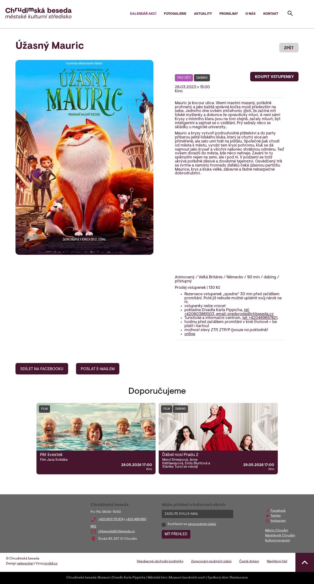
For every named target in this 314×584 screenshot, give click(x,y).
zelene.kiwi (25, 563)
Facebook (278, 511)
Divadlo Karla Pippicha (129, 577)
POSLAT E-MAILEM (98, 369)
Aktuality (203, 14)
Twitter (276, 516)
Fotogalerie (175, 14)
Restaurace (239, 577)
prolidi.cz (50, 563)
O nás (250, 14)
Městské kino (157, 577)
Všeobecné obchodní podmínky (160, 561)
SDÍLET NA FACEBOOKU (41, 369)
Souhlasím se (191, 524)
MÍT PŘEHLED (176, 534)
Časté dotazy (249, 561)
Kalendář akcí (143, 14)
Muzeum (104, 577)
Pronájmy (228, 14)
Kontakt (270, 14)
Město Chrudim (276, 530)
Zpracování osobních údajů (211, 561)
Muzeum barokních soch (187, 577)
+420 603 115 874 (110, 519)
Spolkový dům (218, 577)
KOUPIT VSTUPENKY (274, 77)
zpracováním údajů (202, 524)
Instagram (278, 521)
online (189, 334)
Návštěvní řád (277, 561)
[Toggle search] (290, 14)
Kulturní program (277, 540)
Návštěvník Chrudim (280, 535)
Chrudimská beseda (81, 577)
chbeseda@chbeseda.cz (116, 531)
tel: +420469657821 (259, 318)
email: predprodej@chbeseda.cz (244, 314)
